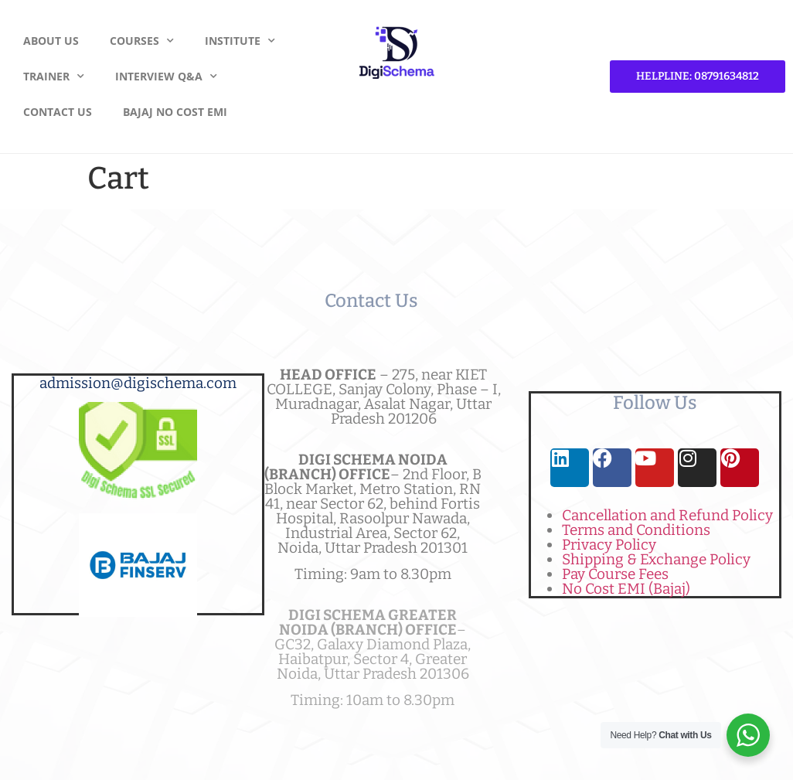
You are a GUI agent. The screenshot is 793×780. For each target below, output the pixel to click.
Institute (240, 41)
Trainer (53, 76)
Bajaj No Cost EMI (175, 111)
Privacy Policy (609, 544)
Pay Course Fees (615, 574)
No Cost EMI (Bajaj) (626, 589)
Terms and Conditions (636, 530)
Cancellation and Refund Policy (667, 515)
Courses (142, 41)
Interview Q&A (166, 76)
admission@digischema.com (138, 383)
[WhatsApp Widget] (748, 735)
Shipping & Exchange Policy (656, 559)
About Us (51, 40)
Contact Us (57, 111)
